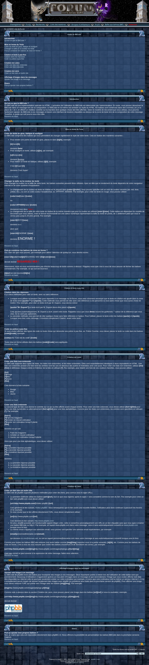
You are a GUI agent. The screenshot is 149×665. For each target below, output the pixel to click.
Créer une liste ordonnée (14, 67)
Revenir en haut (11, 116)
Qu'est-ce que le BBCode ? (15, 40)
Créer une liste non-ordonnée (16, 65)
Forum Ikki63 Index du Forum (14, 29)
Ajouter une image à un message (17, 79)
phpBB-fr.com (95, 659)
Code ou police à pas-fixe (14, 59)
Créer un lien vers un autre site (16, 73)
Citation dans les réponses (15, 57)
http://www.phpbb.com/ (44, 521)
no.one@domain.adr (29, 538)
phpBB (59, 659)
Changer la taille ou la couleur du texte (19, 49)
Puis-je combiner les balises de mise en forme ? (23, 51)
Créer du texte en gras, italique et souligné (21, 47)
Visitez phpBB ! (41, 508)
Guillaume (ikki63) (78, 662)
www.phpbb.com (131, 525)
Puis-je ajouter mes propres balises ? (19, 85)
